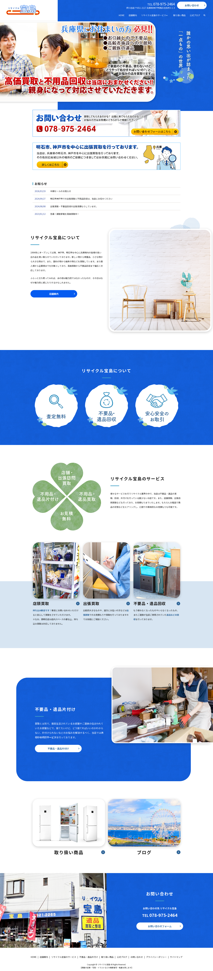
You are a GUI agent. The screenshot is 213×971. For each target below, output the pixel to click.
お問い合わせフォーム (160, 926)
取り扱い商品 (179, 15)
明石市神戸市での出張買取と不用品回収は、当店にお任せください (81, 198)
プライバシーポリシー (156, 956)
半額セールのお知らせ (60, 191)
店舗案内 (133, 15)
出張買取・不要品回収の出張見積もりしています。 (74, 206)
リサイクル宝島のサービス (153, 15)
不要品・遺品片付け (58, 748)
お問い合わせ (192, 5)
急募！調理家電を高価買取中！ (64, 213)
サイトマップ (176, 956)
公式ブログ (195, 15)
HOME (122, 15)
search (204, 15)
